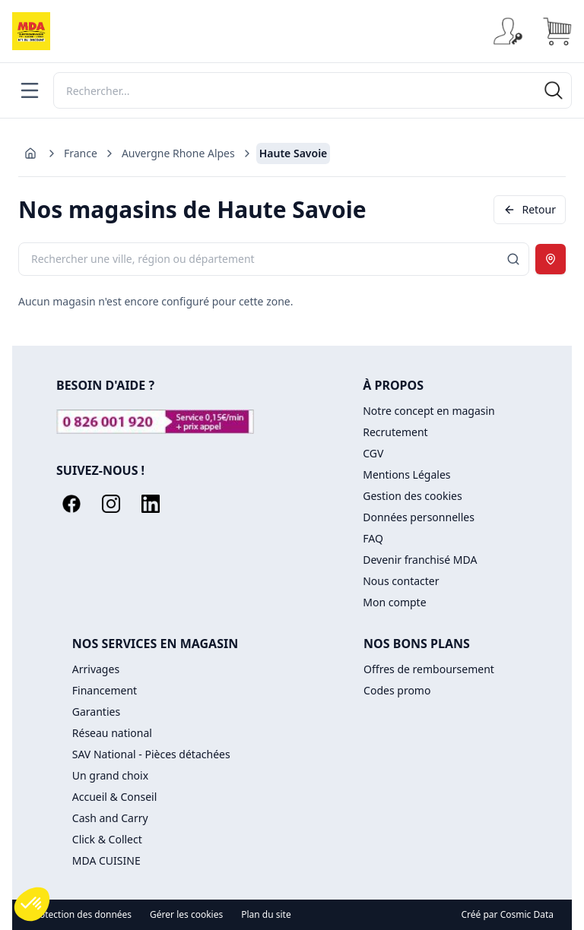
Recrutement (395, 432)
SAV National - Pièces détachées (151, 754)
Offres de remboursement (428, 669)
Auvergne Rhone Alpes (178, 153)
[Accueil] (31, 31)
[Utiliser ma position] (550, 259)
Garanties (96, 711)
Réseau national (112, 733)
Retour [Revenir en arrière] (529, 209)
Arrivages (95, 669)
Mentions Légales (406, 474)
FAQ (373, 538)
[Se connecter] (508, 31)
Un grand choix (110, 775)
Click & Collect (107, 839)
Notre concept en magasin (429, 410)
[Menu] (29, 90)
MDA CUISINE (106, 860)
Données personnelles (418, 517)
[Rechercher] (312, 90)
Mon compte (394, 602)
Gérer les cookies (186, 915)
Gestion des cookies (412, 496)
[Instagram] (111, 504)
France (80, 153)
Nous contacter (401, 581)
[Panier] (556, 31)
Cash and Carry (110, 818)
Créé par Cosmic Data (508, 914)
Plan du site (266, 915)
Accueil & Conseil (114, 796)
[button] (32, 904)
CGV (373, 453)
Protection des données (81, 915)
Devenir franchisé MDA (420, 559)
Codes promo (396, 690)
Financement (104, 690)
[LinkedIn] (150, 504)
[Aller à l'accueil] (30, 153)
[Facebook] (71, 504)
